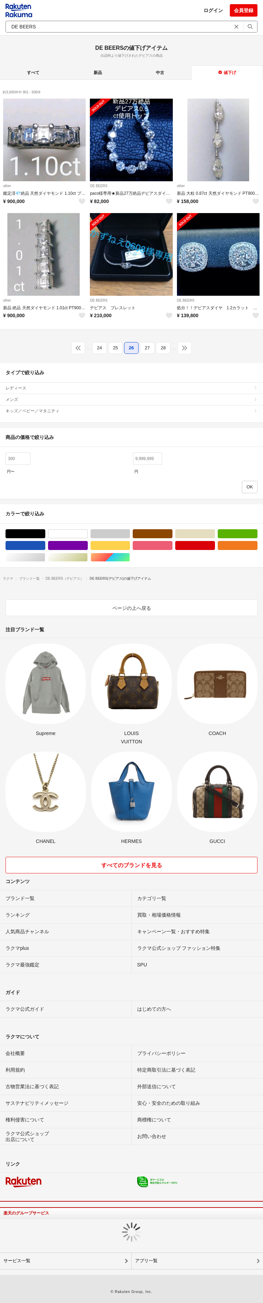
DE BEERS (98, 186)
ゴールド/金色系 (87, 557)
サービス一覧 (16, 1260)
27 (147, 347)
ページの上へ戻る (131, 608)
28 (163, 347)
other (7, 186)
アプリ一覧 (146, 1260)
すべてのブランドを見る (131, 865)
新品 (98, 72)
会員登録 (243, 10)
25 (115, 347)
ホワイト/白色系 (87, 533)
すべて (33, 72)
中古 (160, 72)
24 (99, 347)
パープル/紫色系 (87, 545)
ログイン (213, 10)
